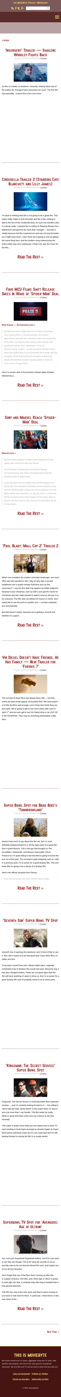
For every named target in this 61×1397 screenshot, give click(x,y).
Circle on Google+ (21, 1379)
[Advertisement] (30, 30)
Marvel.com (8, 453)
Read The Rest (29, 257)
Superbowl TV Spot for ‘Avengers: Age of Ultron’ (30, 1224)
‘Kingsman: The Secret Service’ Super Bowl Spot (30, 1067)
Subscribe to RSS (40, 1379)
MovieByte (15, 17)
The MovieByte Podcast (24, 2)
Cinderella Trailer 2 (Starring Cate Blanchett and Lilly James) (30, 181)
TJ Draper (43, 58)
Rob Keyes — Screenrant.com (18, 325)
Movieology (42, 2)
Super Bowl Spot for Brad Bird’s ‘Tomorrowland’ (30, 807)
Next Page (52, 1331)
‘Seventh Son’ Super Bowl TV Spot (30, 920)
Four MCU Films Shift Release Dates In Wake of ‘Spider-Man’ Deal (30, 291)
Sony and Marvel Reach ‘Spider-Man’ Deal (30, 419)
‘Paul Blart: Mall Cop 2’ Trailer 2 (30, 546)
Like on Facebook (21, 1374)
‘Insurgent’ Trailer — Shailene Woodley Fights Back (30, 52)
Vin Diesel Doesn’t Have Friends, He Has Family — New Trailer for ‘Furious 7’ (30, 661)
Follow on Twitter (40, 1374)
